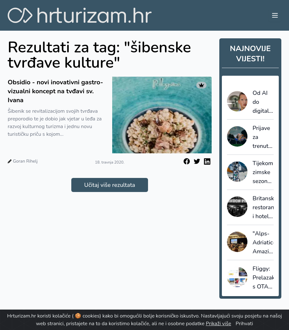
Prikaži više (218, 323)
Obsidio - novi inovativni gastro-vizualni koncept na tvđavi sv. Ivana (55, 91)
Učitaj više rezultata (109, 185)
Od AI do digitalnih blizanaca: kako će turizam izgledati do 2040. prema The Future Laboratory (263, 102)
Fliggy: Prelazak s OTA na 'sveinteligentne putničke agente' (263, 278)
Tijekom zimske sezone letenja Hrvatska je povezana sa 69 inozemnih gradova (263, 172)
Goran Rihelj (25, 161)
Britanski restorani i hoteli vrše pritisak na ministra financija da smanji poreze (263, 208)
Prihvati (244, 323)
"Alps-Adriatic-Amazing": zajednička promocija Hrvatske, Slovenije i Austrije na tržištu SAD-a (263, 243)
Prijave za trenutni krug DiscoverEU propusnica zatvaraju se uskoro (263, 137)
